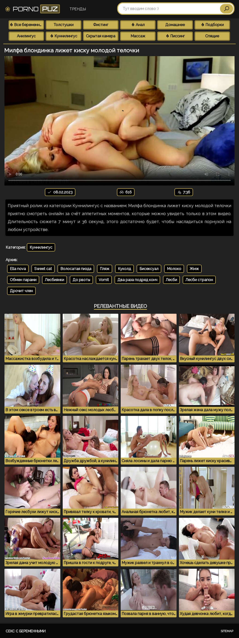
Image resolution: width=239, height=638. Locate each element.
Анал (138, 25)
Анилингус (26, 36)
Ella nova (18, 269)
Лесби (171, 280)
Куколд (124, 269)
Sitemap (227, 631)
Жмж (194, 269)
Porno (32, 8)
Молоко (174, 269)
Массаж (138, 36)
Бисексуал (148, 269)
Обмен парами (23, 280)
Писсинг (175, 36)
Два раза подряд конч (137, 280)
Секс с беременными (26, 631)
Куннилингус (63, 36)
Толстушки (63, 25)
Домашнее (175, 25)
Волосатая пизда (75, 269)
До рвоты (81, 280)
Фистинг (100, 25)
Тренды (77, 9)
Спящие (212, 36)
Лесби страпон (199, 280)
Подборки (212, 25)
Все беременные (26, 25)
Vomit (104, 280)
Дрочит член (21, 291)
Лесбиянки (54, 280)
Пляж (104, 269)
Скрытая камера (100, 36)
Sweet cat (43, 269)
